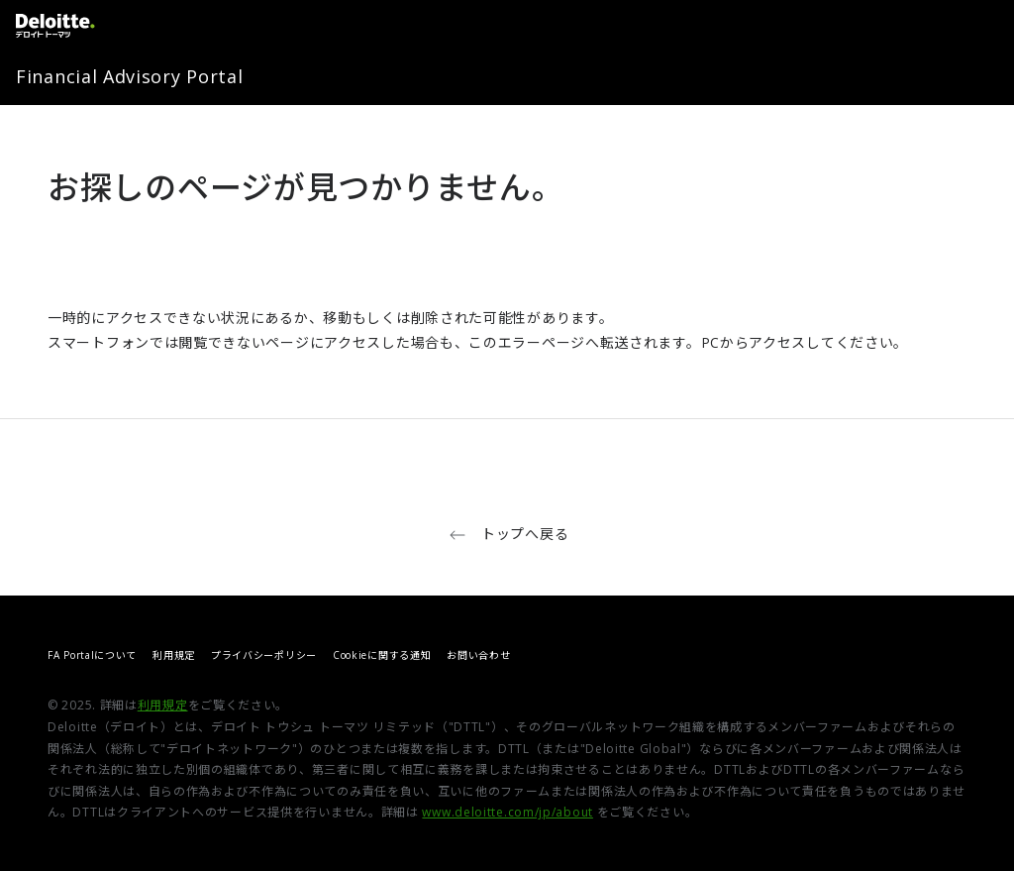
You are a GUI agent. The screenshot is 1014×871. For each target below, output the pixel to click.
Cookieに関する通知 (382, 655)
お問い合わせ (478, 655)
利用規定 (173, 655)
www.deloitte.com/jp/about (507, 812)
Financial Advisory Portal (130, 76)
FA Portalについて (92, 655)
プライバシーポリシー (264, 655)
